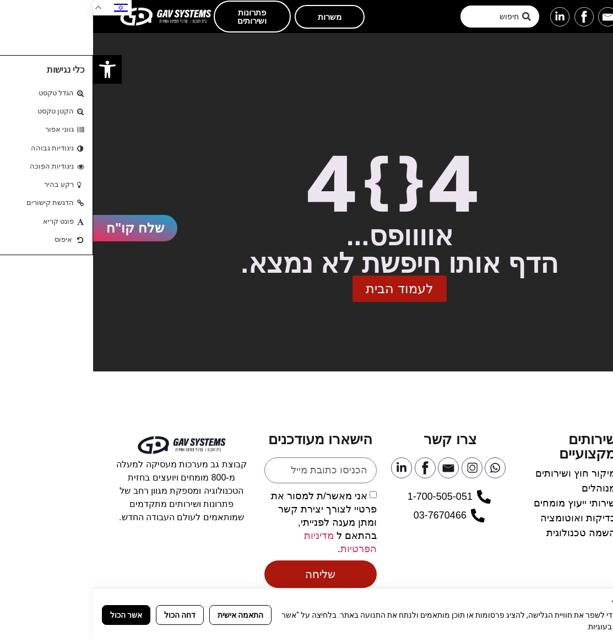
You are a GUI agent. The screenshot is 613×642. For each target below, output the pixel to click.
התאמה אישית (147, 615)
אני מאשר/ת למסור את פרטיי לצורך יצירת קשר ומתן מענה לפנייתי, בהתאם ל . (231, 522)
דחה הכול (86, 615)
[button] (586, 16)
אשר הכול (33, 615)
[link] (14, 69)
